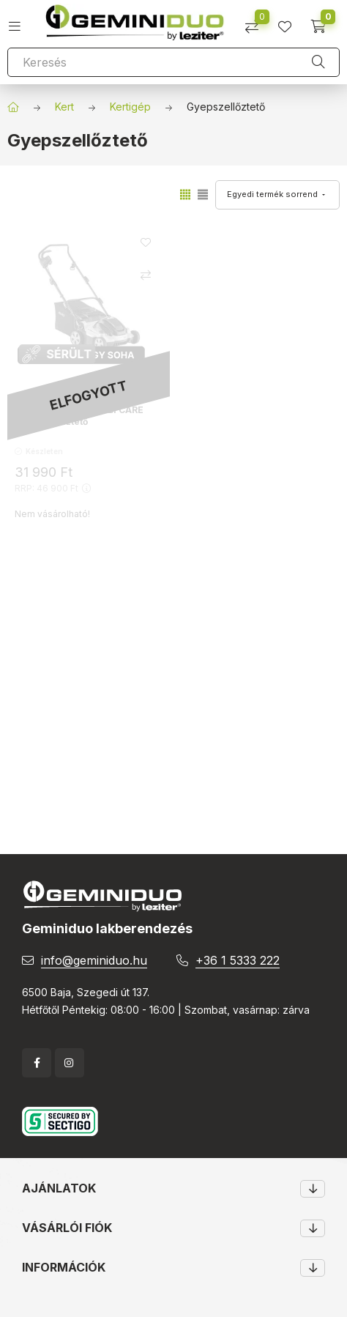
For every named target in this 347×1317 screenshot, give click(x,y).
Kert (64, 106)
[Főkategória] (13, 107)
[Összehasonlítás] (257, 21)
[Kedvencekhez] (145, 242)
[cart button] (323, 21)
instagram (69, 1062)
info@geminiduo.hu (94, 960)
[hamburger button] (20, 21)
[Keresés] (173, 62)
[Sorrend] (277, 194)
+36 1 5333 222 (237, 960)
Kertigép (130, 106)
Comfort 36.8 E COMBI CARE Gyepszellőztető (79, 415)
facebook (36, 1062)
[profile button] (290, 21)
